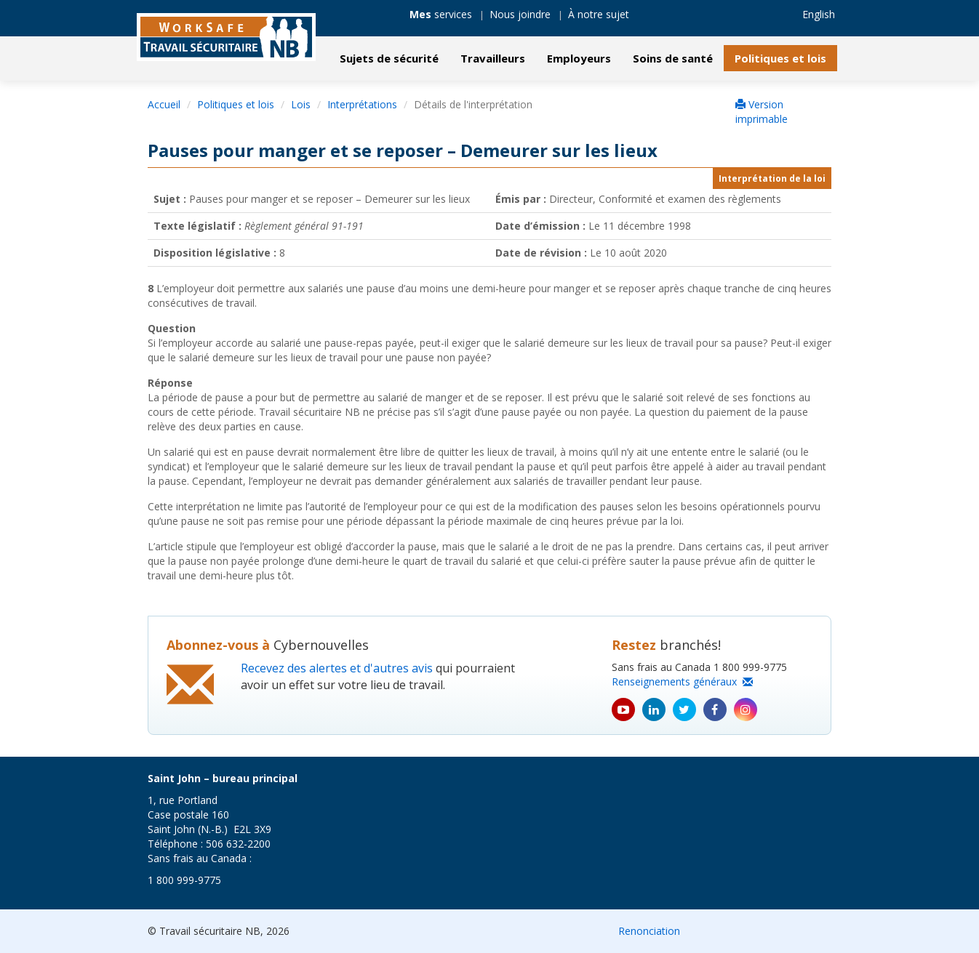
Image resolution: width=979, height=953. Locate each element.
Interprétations (362, 104)
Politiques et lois (780, 58)
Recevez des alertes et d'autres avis (337, 668)
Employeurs (579, 58)
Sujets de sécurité (389, 58)
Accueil (164, 104)
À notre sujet (598, 14)
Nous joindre (520, 14)
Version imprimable (761, 111)
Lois (301, 104)
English (818, 14)
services (440, 14)
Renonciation (649, 931)
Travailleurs (492, 58)
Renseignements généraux (682, 681)
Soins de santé (673, 58)
